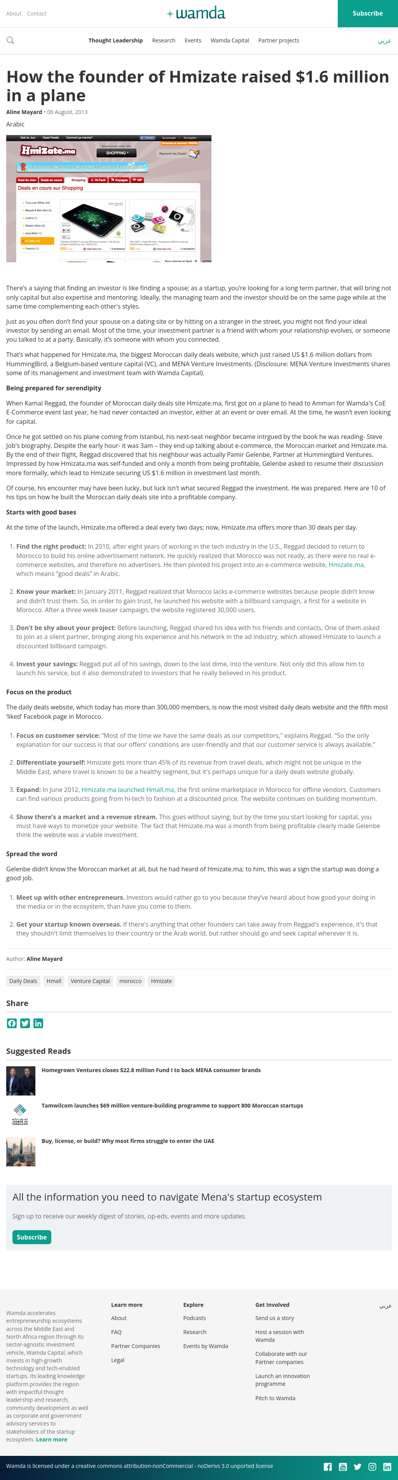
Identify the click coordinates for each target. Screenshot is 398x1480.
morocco (130, 981)
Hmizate (161, 981)
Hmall (54, 981)
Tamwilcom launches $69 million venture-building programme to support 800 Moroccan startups (172, 1105)
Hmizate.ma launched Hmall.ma (128, 789)
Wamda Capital (230, 40)
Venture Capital (90, 981)
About (13, 13)
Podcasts (194, 1318)
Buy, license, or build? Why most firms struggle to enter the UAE (128, 1141)
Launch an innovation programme (282, 1379)
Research (163, 40)
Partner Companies (135, 1346)
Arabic (15, 124)
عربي (385, 40)
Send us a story (274, 1318)
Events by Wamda (206, 1346)
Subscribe (368, 13)
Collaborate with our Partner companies (281, 1357)
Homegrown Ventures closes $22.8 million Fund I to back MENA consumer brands (151, 1070)
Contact (36, 13)
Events (193, 40)
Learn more (51, 1439)
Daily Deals (23, 981)
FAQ (116, 1332)
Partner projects (278, 40)
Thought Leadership (116, 40)
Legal (117, 1360)
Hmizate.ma (346, 564)
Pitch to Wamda (275, 1398)
